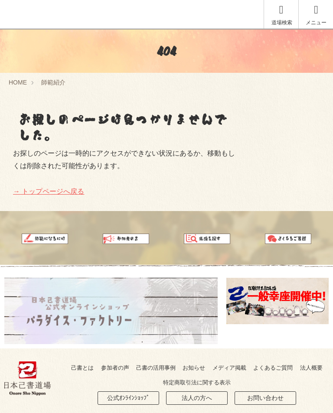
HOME (18, 82)
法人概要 (311, 367)
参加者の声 (115, 367)
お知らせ (194, 367)
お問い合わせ (265, 397)
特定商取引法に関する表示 (197, 382)
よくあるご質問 (273, 367)
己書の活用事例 (156, 367)
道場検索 (281, 15)
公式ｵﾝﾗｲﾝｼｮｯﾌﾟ (128, 397)
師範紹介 (53, 82)
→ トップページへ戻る (48, 191)
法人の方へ (197, 397)
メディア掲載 (229, 367)
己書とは (82, 367)
